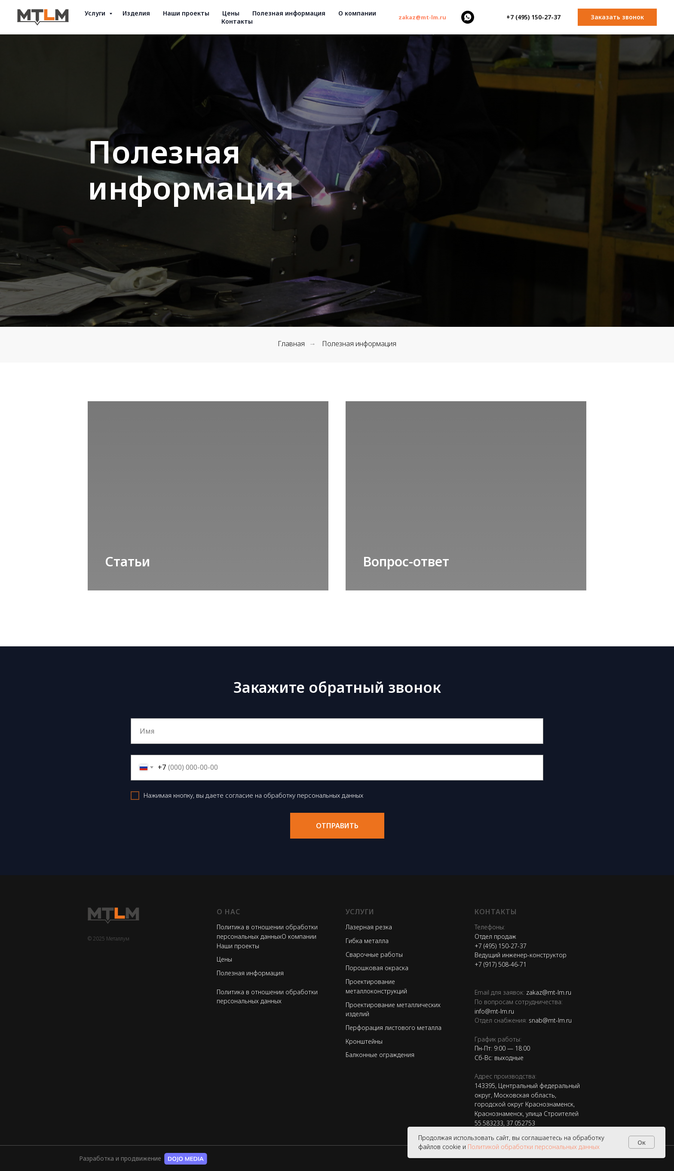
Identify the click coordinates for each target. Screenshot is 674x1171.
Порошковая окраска (377, 968)
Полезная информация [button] (288, 13)
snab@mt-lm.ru (550, 1020)
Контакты (237, 21)
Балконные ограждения (380, 1055)
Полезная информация (250, 973)
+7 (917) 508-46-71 (501, 964)
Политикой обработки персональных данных (534, 1147)
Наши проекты (186, 13)
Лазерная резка (369, 927)
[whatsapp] (467, 17)
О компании (357, 13)
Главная (291, 344)
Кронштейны (364, 1041)
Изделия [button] (136, 13)
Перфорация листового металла (393, 1027)
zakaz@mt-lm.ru (548, 992)
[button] (617, 17)
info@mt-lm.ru (494, 1011)
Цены (230, 13)
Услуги (96, 13)
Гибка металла (367, 941)
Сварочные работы (374, 954)
